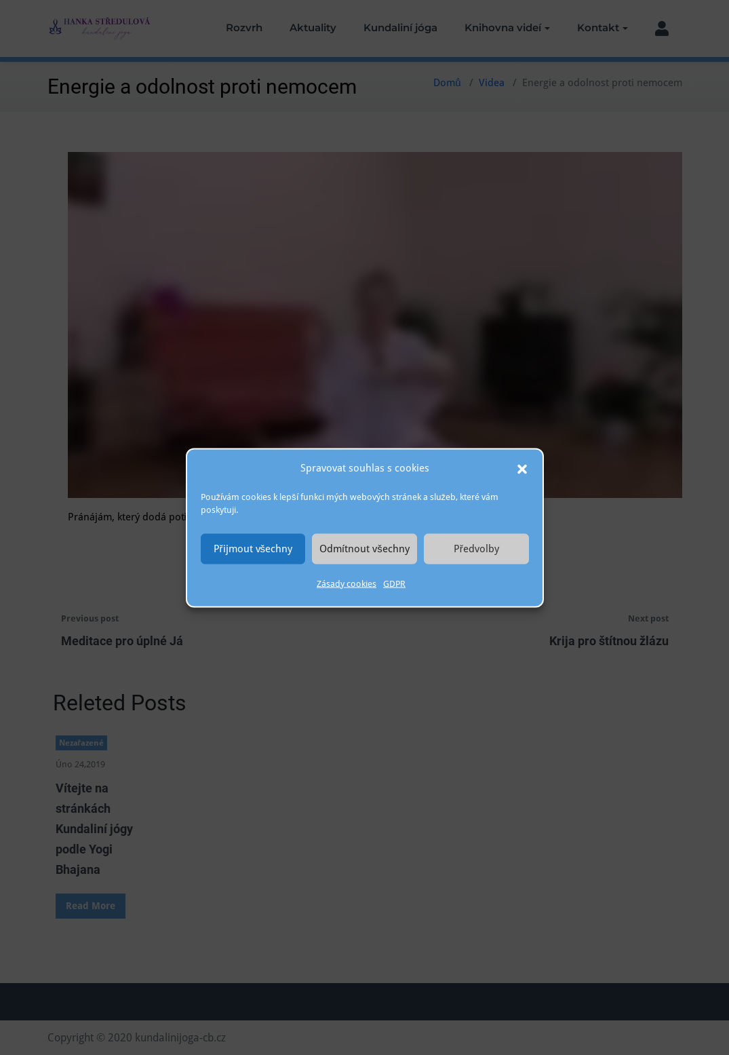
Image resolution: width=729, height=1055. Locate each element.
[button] (522, 468)
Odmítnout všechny (364, 549)
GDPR (394, 583)
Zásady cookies (346, 583)
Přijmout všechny (253, 549)
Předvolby (476, 549)
